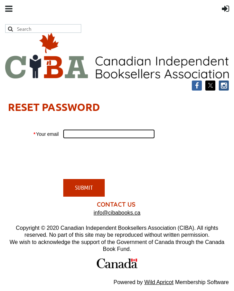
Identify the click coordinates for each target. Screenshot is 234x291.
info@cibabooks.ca (117, 213)
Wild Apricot (158, 282)
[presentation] (115, 158)
